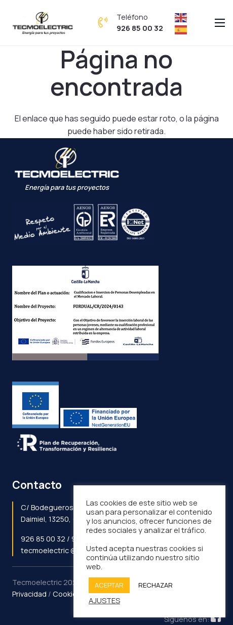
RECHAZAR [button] (155, 585)
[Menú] (219, 22)
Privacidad (29, 594)
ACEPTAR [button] (109, 585)
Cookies (67, 594)
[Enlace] (43, 22)
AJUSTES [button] (104, 600)
